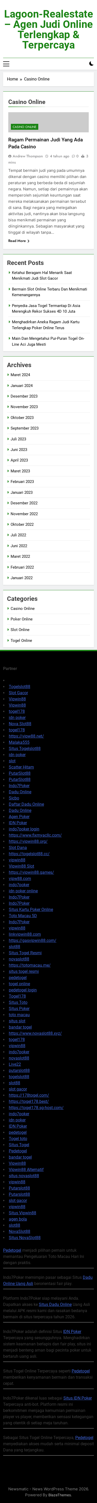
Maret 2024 (20, 375)
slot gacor (18, 1089)
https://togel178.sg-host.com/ (36, 1107)
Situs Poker (19, 1008)
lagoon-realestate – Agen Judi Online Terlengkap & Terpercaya (48, 29)
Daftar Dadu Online (26, 804)
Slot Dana (18, 847)
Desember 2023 (24, 396)
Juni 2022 (19, 546)
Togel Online (21, 640)
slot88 (14, 946)
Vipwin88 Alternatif (26, 1169)
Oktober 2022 (22, 524)
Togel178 (17, 996)
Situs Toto (18, 1002)
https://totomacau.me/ (30, 965)
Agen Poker (19, 816)
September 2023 (25, 428)
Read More (18, 240)
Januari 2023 (22, 492)
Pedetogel (18, 1151)
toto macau (19, 1014)
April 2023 (19, 460)
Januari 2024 (22, 385)
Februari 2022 (22, 567)
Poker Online (22, 619)
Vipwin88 (17, 699)
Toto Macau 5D (23, 915)
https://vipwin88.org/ (28, 841)
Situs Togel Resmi (25, 952)
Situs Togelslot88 (25, 748)
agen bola (18, 1219)
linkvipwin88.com (25, 934)
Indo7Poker (19, 785)
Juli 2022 (18, 535)
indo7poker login (24, 829)
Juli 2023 (18, 439)
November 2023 (24, 407)
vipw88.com (20, 878)
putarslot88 (19, 1070)
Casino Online (24, 127)
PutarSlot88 (20, 773)
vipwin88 (17, 860)
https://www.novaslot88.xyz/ (35, 1033)
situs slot (17, 1021)
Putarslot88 (19, 1188)
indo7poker (19, 884)
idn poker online (23, 890)
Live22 (15, 1064)
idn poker (17, 717)
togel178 (17, 711)
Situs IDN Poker (77, 1398)
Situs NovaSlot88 (25, 1237)
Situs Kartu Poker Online (31, 909)
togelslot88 (19, 1076)
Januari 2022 (22, 578)
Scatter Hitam (21, 767)
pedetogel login (23, 990)
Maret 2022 (20, 556)
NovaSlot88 (19, 1231)
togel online (19, 983)
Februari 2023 (22, 481)
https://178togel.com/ (29, 1095)
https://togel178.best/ (29, 1101)
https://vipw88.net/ (26, 736)
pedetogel (18, 977)
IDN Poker (18, 822)
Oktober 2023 (22, 417)
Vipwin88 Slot (21, 866)
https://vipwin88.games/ (31, 872)
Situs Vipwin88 (22, 1212)
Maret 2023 (20, 471)
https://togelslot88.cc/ (29, 853)
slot (12, 760)
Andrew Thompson (28, 156)
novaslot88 (19, 959)
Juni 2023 (19, 449)
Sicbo (14, 798)
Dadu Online (20, 791)
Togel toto (18, 1138)
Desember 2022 (24, 503)
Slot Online (20, 629)
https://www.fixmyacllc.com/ (35, 835)
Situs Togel (19, 1144)
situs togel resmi (24, 971)
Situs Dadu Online (55, 1304)
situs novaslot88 (24, 1175)
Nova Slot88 (20, 723)
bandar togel (20, 1027)
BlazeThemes (59, 1495)
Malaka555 (19, 742)
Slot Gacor (18, 692)
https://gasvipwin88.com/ (32, 940)
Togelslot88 (19, 686)
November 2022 (24, 514)
